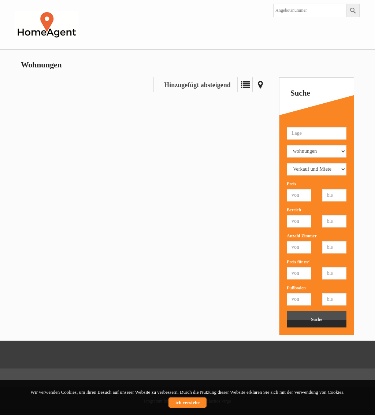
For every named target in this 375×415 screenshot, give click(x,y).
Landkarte (260, 84)
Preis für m (298, 261)
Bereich (294, 209)
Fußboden (296, 287)
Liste (245, 84)
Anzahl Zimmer (302, 235)
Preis (291, 183)
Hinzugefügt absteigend (197, 85)
